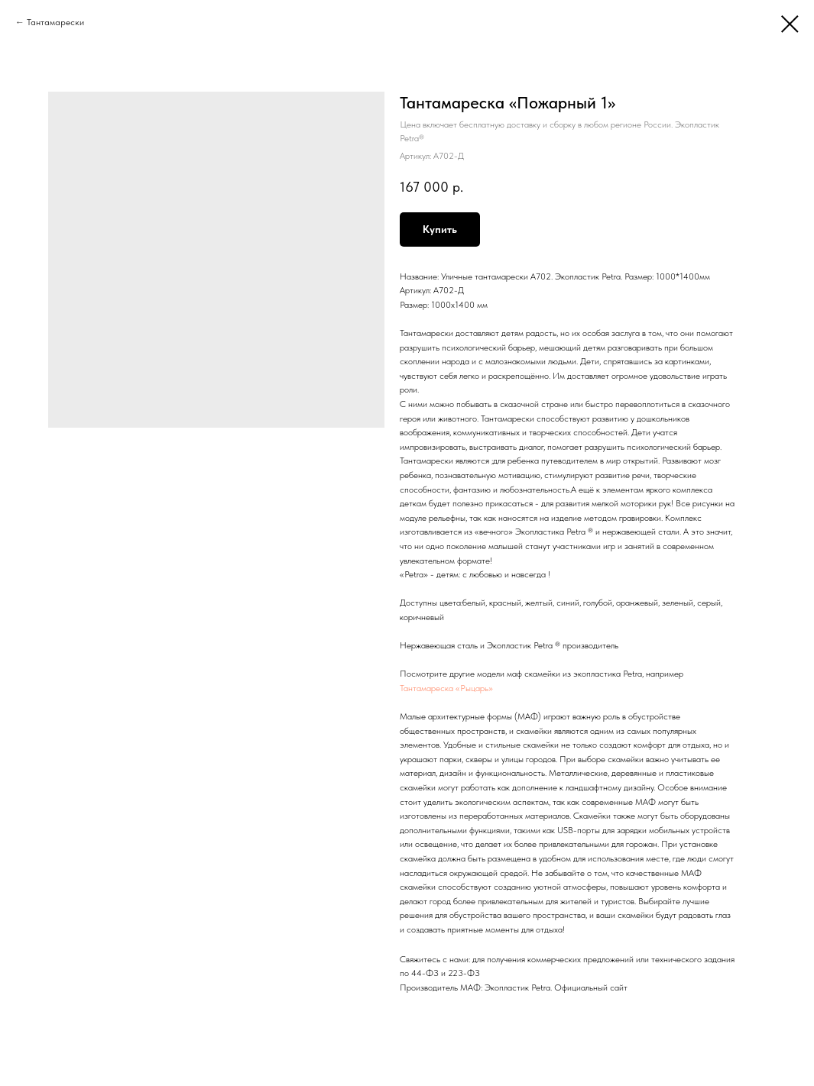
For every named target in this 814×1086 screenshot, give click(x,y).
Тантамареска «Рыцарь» (446, 688)
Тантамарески (55, 22)
